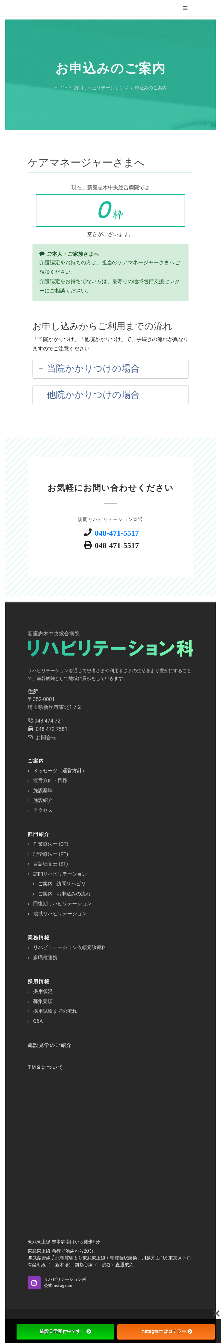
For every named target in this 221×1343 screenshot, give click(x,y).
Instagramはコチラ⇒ (166, 1331)
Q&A (38, 1021)
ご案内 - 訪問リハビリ (62, 884)
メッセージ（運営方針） (60, 771)
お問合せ (46, 738)
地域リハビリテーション (60, 914)
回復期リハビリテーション (62, 903)
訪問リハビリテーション (60, 874)
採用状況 (43, 991)
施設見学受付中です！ (65, 1331)
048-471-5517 (117, 532)
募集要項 (43, 1001)
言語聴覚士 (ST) (50, 864)
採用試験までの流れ (55, 1011)
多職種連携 (45, 957)
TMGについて (45, 1067)
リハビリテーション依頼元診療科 (69, 947)
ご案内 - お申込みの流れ (64, 894)
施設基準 (43, 790)
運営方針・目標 (50, 780)
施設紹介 (43, 800)
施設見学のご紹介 (50, 1045)
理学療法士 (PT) (50, 854)
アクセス (43, 810)
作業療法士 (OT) (50, 844)
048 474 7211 (50, 721)
